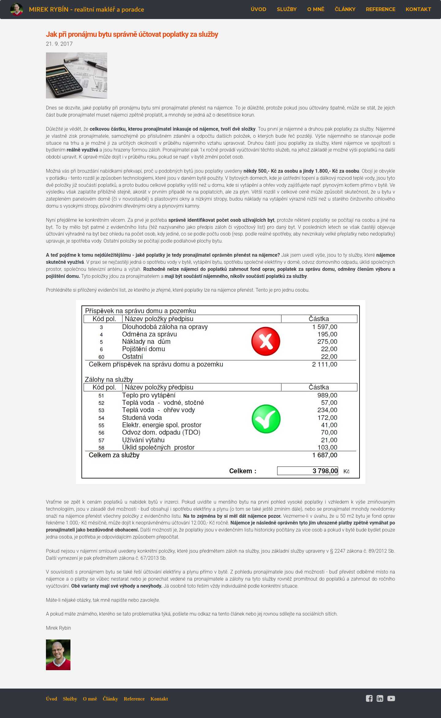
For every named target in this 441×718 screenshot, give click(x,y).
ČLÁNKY (345, 9)
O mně (90, 698)
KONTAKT (419, 9)
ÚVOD (258, 9)
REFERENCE (380, 9)
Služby (70, 698)
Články (110, 698)
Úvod (51, 698)
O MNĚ (316, 9)
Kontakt (159, 698)
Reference (134, 698)
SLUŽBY (287, 9)
